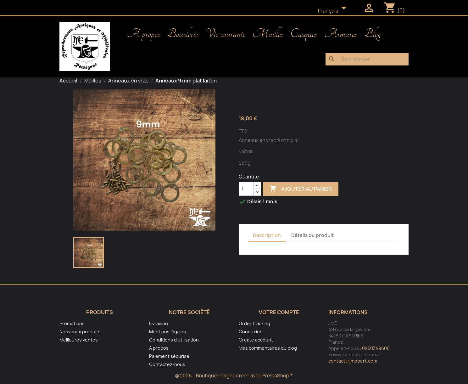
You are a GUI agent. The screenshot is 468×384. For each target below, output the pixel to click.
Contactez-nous (167, 364)
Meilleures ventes (78, 340)
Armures (340, 34)
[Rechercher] (367, 59)
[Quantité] (246, 189)
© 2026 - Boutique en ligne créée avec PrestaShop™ (234, 375)
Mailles (268, 34)
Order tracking (254, 323)
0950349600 (376, 348)
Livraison (158, 323)
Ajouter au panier (301, 189)
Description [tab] (267, 235)
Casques (303, 34)
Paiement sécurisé (169, 356)
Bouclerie (182, 34)
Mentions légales (167, 332)
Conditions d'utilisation (174, 340)
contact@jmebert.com (352, 361)
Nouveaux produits (80, 332)
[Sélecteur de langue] (334, 11)
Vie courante (225, 34)
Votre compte (279, 312)
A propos (143, 34)
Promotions (72, 323)
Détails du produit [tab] (312, 235)
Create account (256, 340)
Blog (372, 34)
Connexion (251, 332)
